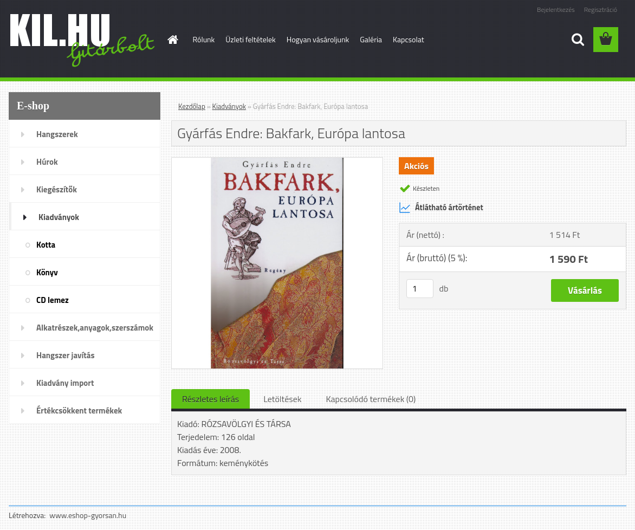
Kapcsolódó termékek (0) (371, 398)
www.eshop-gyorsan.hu (87, 515)
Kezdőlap (191, 106)
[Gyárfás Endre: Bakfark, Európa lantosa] (277, 162)
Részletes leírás (210, 398)
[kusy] (419, 288)
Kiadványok (58, 217)
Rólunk (204, 39)
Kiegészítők (56, 189)
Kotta (45, 244)
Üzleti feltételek (250, 39)
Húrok (47, 162)
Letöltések (282, 398)
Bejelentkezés (556, 9)
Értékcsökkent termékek (79, 410)
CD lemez (52, 300)
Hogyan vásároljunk (318, 39)
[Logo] (83, 40)
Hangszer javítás (65, 355)
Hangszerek (57, 134)
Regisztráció (600, 9)
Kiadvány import (65, 383)
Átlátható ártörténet (441, 208)
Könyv (47, 272)
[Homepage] (172, 39)
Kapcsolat (408, 39)
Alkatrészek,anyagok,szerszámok (94, 327)
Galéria (371, 39)
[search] (577, 39)
